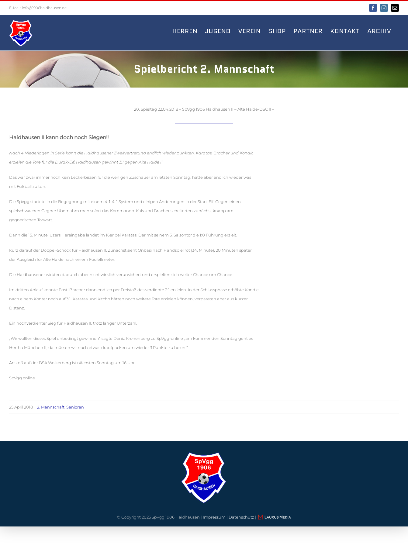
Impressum (214, 517)
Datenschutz (241, 517)
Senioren (75, 407)
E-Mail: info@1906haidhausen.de (38, 7)
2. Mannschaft (50, 407)
